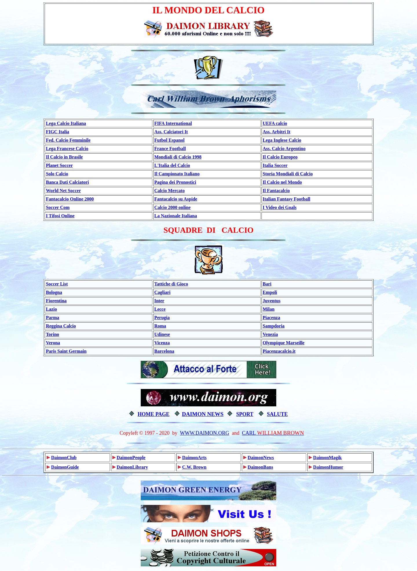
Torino (52, 334)
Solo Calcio (57, 173)
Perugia (162, 317)
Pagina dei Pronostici (175, 182)
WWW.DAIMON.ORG (204, 433)
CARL (249, 433)
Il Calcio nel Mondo (282, 182)
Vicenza (162, 342)
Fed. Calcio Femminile (68, 140)
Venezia (270, 334)
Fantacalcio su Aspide (175, 199)
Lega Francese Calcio (67, 148)
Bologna (54, 292)
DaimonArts (194, 457)
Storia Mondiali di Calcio (288, 173)
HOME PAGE (153, 414)
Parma (52, 317)
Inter (159, 300)
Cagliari (162, 292)
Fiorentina (56, 300)
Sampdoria (274, 325)
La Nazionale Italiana (175, 215)
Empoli (270, 292)
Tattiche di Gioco (171, 283)
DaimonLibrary (132, 467)
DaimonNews (261, 457)
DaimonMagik (327, 457)
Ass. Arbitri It (276, 131)
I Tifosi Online (60, 215)
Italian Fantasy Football (286, 199)
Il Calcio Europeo (280, 156)
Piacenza (271, 317)
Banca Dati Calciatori (67, 182)
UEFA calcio (275, 123)
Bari (267, 283)
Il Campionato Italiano (177, 173)
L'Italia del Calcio (172, 165)
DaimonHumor (328, 467)
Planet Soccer (59, 165)
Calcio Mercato (169, 190)
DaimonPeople (131, 457)
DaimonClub (63, 457)
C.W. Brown (194, 467)
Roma (160, 325)
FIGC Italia (57, 131)
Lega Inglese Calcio (282, 140)
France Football (170, 148)
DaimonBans (260, 467)
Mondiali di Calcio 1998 (178, 156)
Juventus (271, 300)
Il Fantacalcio (276, 190)
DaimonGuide (65, 467)
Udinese (162, 334)
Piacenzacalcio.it (279, 351)
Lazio (51, 309)
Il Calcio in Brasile (64, 156)
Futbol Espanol (169, 140)
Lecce (160, 309)
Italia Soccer (275, 165)
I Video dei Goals (280, 207)
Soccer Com (58, 207)
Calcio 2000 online (172, 207)
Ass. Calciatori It (171, 131)
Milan (269, 309)
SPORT (244, 414)
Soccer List (57, 283)
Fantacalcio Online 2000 (70, 199)
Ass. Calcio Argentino (284, 148)
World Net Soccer (63, 190)
